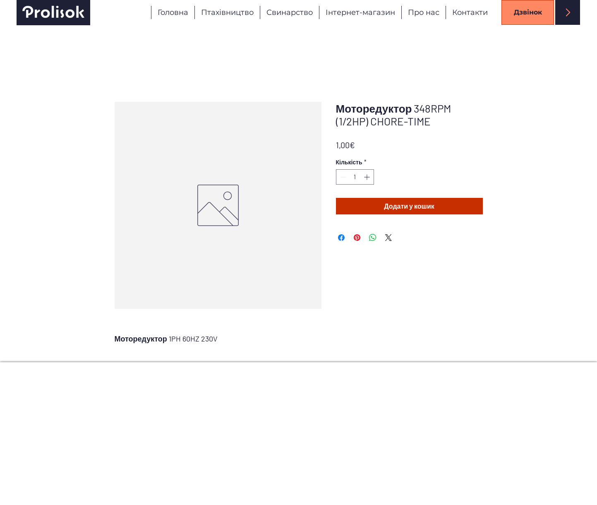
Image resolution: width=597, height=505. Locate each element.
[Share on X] (388, 238)
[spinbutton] (355, 177)
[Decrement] (342, 177)
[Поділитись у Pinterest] (357, 238)
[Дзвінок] (527, 12)
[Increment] (367, 177)
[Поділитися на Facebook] (341, 238)
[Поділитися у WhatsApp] (373, 238)
